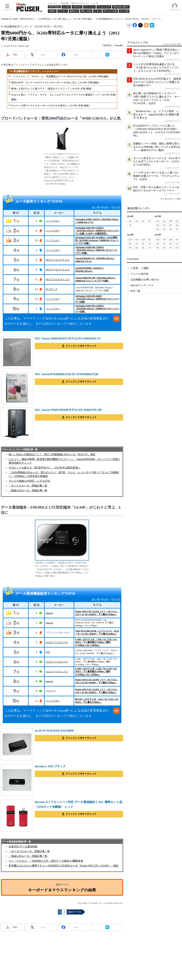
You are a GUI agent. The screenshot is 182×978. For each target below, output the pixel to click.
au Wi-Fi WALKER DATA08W (54, 730)
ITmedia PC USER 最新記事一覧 (146, 24)
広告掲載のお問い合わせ (145, 279)
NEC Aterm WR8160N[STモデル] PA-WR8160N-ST (68, 338)
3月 (143, 221)
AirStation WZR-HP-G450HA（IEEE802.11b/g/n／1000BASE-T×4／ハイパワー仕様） (97, 309)
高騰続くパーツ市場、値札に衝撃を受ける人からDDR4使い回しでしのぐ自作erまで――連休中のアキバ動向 (156, 147)
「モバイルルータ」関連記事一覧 (28, 485)
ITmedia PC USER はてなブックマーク (152, 24)
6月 (170, 225)
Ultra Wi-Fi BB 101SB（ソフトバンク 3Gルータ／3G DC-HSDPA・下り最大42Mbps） (97, 632)
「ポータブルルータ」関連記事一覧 (29, 851)
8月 (157, 225)
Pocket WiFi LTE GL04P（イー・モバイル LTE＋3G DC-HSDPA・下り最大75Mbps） (97, 681)
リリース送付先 (140, 274)
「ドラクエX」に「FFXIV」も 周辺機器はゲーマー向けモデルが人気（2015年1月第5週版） (61, 76)
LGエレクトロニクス (57, 642)
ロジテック (52, 289)
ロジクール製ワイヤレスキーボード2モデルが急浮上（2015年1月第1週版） (51, 105)
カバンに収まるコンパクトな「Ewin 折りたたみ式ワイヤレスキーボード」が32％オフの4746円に (156, 161)
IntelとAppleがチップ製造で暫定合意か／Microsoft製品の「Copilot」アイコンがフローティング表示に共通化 (156, 53)
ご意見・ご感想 (140, 268)
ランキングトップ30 (170, 199)
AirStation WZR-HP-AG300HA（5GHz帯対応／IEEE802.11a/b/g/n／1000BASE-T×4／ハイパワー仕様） (97, 240)
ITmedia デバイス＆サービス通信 (129, 24)
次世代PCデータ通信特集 (23, 846)
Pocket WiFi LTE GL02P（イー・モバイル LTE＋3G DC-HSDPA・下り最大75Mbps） (97, 691)
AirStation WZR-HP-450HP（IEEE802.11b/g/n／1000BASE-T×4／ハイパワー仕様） (97, 299)
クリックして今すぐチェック (81, 345)
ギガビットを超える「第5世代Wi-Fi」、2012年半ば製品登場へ (44, 467)
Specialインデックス (142, 285)
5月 (130, 221)
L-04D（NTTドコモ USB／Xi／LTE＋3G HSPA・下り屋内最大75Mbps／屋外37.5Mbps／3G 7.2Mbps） (96, 642)
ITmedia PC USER (9, 19)
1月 (130, 225)
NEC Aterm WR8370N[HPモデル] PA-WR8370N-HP (68, 409)
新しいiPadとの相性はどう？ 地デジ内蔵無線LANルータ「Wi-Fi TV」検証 (52, 454)
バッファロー (53, 221)
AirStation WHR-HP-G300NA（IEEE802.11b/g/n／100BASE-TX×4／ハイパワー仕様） (96, 250)
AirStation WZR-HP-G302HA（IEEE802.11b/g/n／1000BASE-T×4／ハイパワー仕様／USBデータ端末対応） (97, 231)
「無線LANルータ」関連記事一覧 (28, 490)
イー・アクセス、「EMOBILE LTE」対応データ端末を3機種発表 (46, 860)
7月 (164, 225)
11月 (164, 221)
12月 (158, 221)
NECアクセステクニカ (57, 260)
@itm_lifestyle (140, 24)
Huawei (49, 613)
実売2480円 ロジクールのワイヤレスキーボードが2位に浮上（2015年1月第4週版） (56, 82)
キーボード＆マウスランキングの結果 (62, 890)
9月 (177, 221)
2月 (149, 221)
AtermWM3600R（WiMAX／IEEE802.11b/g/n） (89, 269)
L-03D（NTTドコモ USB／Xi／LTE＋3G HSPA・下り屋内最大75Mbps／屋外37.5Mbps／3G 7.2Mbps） (96, 671)
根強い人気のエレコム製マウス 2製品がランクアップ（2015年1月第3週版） (52, 88)
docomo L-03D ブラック (50, 766)
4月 (136, 221)
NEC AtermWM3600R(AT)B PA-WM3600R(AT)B (66, 374)
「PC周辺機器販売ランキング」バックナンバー (33, 71)
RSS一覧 (135, 291)
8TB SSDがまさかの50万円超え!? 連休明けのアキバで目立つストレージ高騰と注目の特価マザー (157, 82)
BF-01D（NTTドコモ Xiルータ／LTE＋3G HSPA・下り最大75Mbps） (96, 700)
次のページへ (75, 912)
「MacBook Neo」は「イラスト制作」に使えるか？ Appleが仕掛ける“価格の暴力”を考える (156, 114)
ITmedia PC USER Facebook (135, 24)
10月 (170, 221)
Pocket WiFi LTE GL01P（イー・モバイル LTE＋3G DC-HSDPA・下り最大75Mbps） (97, 613)
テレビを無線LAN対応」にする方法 (29, 481)
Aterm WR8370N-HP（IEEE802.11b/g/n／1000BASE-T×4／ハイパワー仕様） (95, 279)
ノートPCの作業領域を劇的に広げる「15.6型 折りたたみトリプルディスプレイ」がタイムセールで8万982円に (156, 67)
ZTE (48, 652)
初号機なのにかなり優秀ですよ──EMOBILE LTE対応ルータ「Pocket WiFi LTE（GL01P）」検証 (64, 865)
